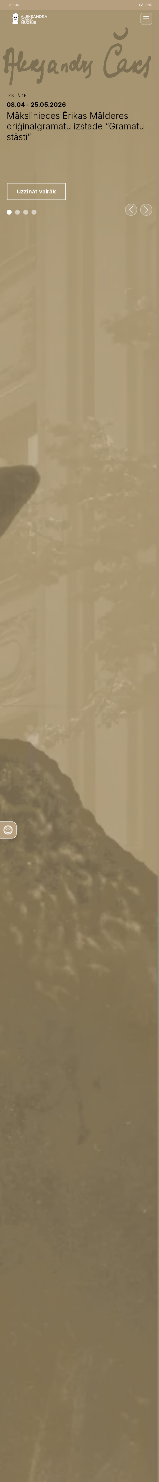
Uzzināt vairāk (36, 191)
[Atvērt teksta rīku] (8, 830)
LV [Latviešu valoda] (141, 5)
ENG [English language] (148, 5)
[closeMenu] (146, 19)
